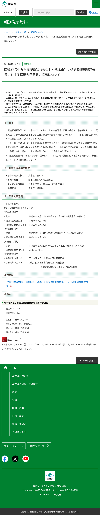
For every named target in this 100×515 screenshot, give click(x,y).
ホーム (7, 32)
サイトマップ (10, 445)
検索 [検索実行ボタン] (82, 12)
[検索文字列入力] (54, 12)
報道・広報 (20, 32)
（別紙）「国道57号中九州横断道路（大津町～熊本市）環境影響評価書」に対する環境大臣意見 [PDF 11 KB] (48, 284)
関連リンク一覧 (37, 445)
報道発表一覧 (37, 32)
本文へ (6, 12)
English (24, 12)
